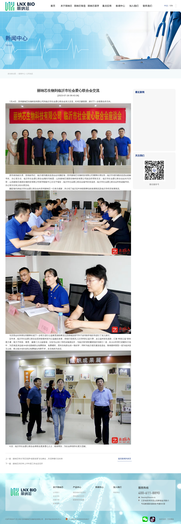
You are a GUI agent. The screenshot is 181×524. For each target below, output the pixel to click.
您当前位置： (12, 74)
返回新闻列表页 (124, 459)
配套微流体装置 (78, 500)
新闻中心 (22, 74)
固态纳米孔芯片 (78, 496)
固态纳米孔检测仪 (79, 492)
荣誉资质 (56, 503)
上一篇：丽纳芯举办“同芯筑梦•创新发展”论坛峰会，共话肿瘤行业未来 (34, 459)
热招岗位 (116, 492)
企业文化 (56, 496)
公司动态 (29, 74)
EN (171, 6)
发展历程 (56, 500)
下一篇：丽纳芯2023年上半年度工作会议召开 (24, 464)
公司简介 (56, 492)
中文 (166, 6)
